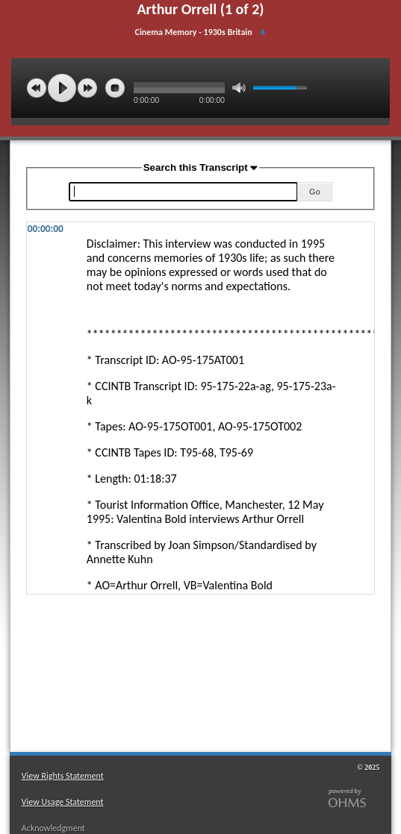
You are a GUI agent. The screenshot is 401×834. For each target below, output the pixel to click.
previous (36, 88)
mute (239, 87)
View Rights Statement (63, 776)
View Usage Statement (63, 802)
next (87, 88)
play (62, 88)
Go (314, 191)
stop (115, 88)
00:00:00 (45, 228)
